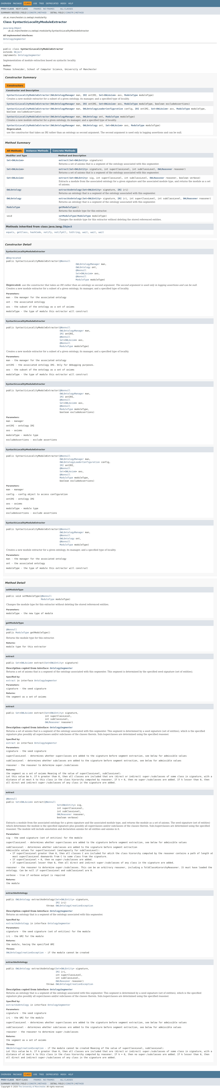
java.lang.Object (12, 28)
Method (42, 13)
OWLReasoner (165, 169)
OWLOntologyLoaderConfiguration (103, 108)
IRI (85, 95)
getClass (22, 232)
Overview (6, 3)
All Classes (66, 9)
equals (10, 232)
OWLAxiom (109, 95)
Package (17, 3)
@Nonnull (65, 261)
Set (101, 95)
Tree (41, 3)
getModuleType (67, 207)
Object (18, 52)
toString (74, 232)
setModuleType (67, 216)
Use (35, 3)
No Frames (48, 9)
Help (70, 3)
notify (48, 232)
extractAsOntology (70, 189)
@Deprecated (13, 258)
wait (85, 232)
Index (63, 3)
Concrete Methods (64, 150)
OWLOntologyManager (63, 95)
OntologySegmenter (14, 39)
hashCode (35, 232)
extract (63, 160)
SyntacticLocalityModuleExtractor (28, 95)
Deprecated (52, 3)
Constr (32, 13)
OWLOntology (90, 116)
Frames (37, 9)
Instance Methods (37, 150)
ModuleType (131, 95)
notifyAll (60, 232)
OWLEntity (81, 160)
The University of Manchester (31, 1087)
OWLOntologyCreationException (74, 905)
